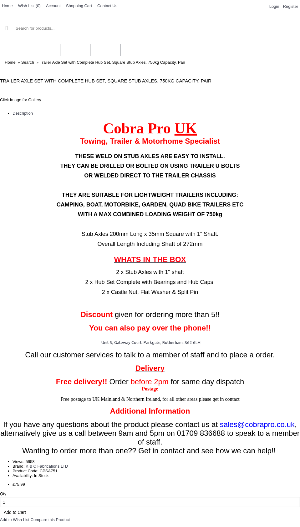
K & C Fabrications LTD (47, 466)
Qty (3, 493)
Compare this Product (50, 519)
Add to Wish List (14, 519)
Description (23, 113)
